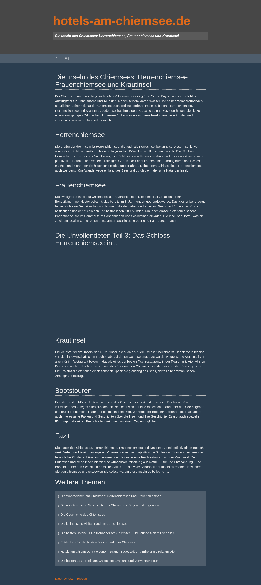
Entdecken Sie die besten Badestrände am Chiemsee (97, 542)
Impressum (81, 578)
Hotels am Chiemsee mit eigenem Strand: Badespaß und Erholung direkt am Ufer (117, 551)
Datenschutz (64, 578)
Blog (66, 58)
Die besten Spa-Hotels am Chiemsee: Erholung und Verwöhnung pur (108, 560)
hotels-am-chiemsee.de (122, 21)
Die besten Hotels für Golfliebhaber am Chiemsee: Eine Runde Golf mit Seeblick (116, 533)
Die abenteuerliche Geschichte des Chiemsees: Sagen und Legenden (108, 505)
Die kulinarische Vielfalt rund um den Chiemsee (93, 523)
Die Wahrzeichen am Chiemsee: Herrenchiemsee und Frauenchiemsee (109, 496)
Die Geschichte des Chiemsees (81, 514)
